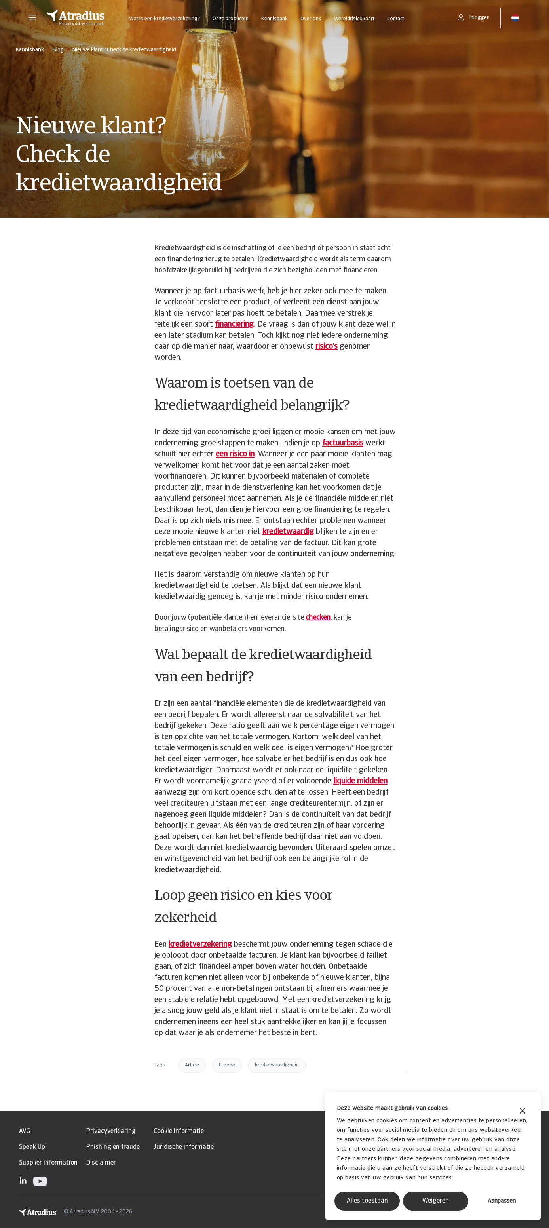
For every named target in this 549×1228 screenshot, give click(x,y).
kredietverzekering (200, 945)
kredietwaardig (288, 532)
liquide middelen (360, 781)
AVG (24, 1131)
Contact (395, 18)
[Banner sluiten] (522, 1112)
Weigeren (435, 1201)
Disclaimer (101, 1163)
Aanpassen (502, 1201)
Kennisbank (274, 18)
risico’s (326, 347)
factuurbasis (342, 443)
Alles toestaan (367, 1201)
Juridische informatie (184, 1147)
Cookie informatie (179, 1131)
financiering (234, 325)
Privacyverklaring (111, 1131)
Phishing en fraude (113, 1147)
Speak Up (32, 1147)
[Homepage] (75, 18)
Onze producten (231, 18)
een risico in (235, 454)
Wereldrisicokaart (354, 18)
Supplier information (48, 1163)
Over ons (310, 18)
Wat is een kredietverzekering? (164, 18)
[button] (32, 18)
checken (318, 618)
